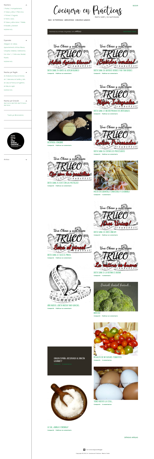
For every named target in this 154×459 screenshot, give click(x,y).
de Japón (12, 86)
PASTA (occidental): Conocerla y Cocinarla (112, 191)
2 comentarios (107, 360)
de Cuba (6, 83)
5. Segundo (14, 16)
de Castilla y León (19, 79)
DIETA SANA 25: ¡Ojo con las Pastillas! (62, 183)
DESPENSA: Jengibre (55, 142)
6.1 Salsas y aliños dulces (11, 22)
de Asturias (20, 76)
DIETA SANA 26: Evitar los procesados (109, 151)
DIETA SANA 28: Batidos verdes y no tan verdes (113, 70)
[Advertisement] (69, 93)
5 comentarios (67, 364)
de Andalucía (8, 76)
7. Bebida (22, 22)
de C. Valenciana (9, 79)
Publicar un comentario (64, 73)
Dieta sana (16, 54)
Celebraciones (21, 51)
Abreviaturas (68, 20)
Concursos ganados (82, 20)
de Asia (14, 76)
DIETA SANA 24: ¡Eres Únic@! (105, 232)
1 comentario (106, 194)
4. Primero (7, 16)
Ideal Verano (7, 105)
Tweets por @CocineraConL (16, 115)
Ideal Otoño (14, 103)
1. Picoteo (6, 9)
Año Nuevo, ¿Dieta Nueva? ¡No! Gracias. (63, 305)
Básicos (22, 47)
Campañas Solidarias (10, 51)
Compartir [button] (50, 73)
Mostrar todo (129, 31)
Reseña (6, 58)
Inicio (49, 20)
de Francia (12, 83)
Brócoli (97, 313)
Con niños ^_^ (8, 54)
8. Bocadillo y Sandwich (11, 26)
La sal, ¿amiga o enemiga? (57, 427)
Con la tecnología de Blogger (92, 450)
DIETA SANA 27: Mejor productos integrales (112, 111)
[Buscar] (135, 6)
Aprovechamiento (9, 47)
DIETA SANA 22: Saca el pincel (59, 255)
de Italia (6, 86)
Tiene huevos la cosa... (103, 401)
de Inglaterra (20, 83)
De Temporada (57, 20)
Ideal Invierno (7, 103)
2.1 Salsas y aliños (9, 12)
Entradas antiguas (131, 438)
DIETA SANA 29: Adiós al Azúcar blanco (63, 70)
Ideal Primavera (22, 103)
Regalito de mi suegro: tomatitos (108, 357)
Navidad (23, 54)
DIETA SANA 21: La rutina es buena (107, 272)
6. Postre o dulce (9, 19)
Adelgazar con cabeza (10, 44)
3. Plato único (19, 12)
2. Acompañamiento (16, 9)
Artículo (17, 47)
